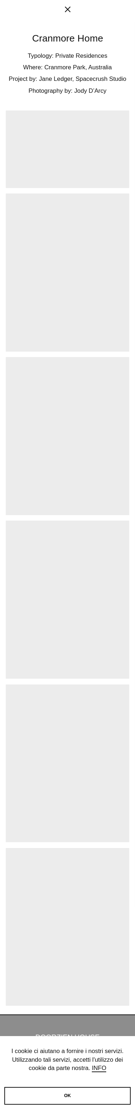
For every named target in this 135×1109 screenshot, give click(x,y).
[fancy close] (67, 11)
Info (99, 1068)
